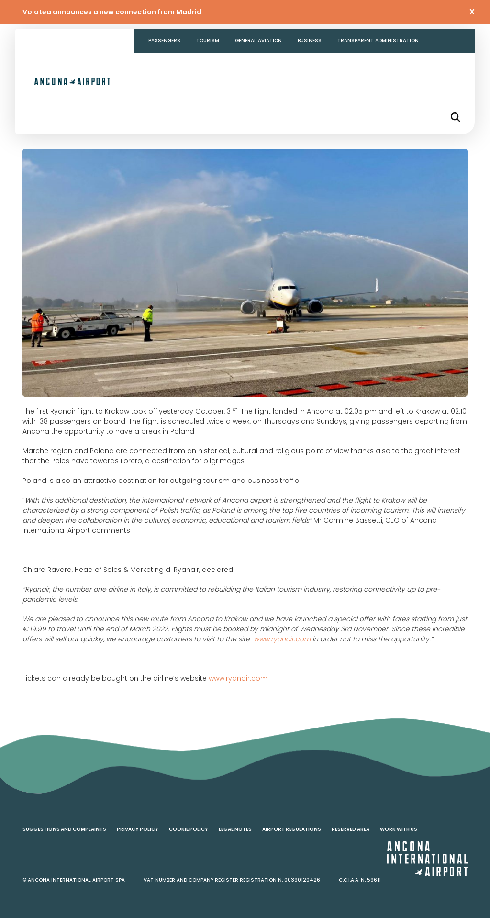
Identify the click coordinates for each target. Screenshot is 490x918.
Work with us (398, 829)
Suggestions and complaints (64, 829)
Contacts (162, 64)
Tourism (207, 40)
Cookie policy (188, 829)
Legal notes (235, 829)
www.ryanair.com (238, 678)
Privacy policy (137, 829)
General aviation (258, 40)
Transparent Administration (378, 40)
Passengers (164, 40)
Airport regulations (291, 829)
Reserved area (350, 829)
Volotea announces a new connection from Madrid (111, 12)
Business (310, 40)
